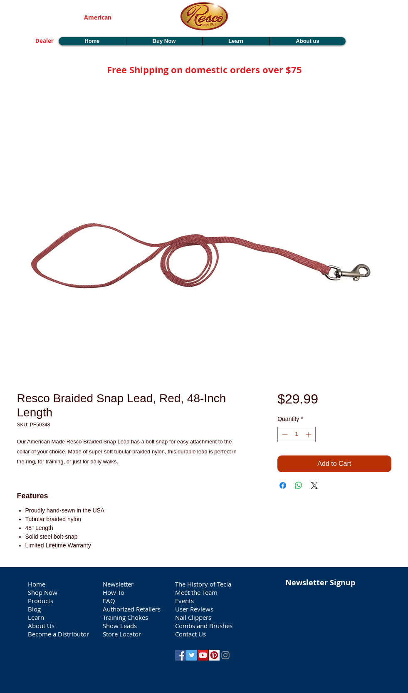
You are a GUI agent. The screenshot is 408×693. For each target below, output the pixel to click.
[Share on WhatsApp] (299, 485)
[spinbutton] (296, 434)
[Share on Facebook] (283, 485)
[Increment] (309, 434)
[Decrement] (284, 434)
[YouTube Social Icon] (203, 655)
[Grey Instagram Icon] (225, 655)
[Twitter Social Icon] (191, 655)
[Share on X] (314, 485)
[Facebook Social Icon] (180, 655)
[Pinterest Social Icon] (214, 655)
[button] (370, 38)
